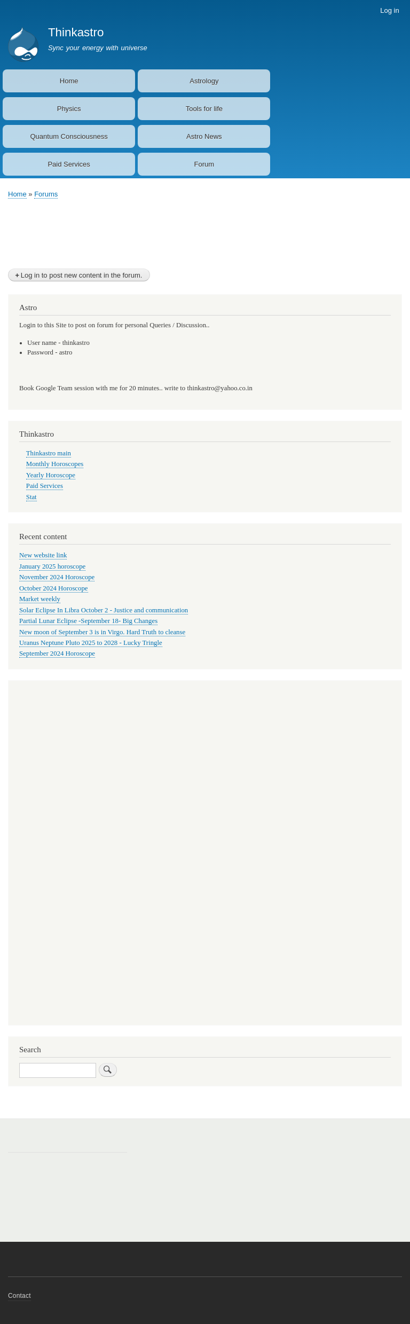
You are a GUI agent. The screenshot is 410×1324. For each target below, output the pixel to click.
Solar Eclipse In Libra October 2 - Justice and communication (103, 610)
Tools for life (204, 109)
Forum (204, 164)
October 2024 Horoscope (53, 588)
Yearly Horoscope (50, 475)
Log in (389, 10)
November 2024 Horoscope (56, 577)
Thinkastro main (48, 453)
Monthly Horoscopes (55, 464)
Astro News (204, 136)
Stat (31, 497)
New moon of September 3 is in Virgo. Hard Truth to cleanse (102, 632)
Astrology (204, 81)
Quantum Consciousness (68, 136)
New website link (43, 555)
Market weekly (39, 599)
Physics (69, 109)
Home (69, 81)
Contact (19, 1295)
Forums (46, 194)
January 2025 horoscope (52, 566)
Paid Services (69, 164)
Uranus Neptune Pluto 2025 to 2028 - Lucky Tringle (90, 643)
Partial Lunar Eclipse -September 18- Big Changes (88, 621)
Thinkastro (76, 32)
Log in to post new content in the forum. (82, 275)
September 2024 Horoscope (57, 653)
